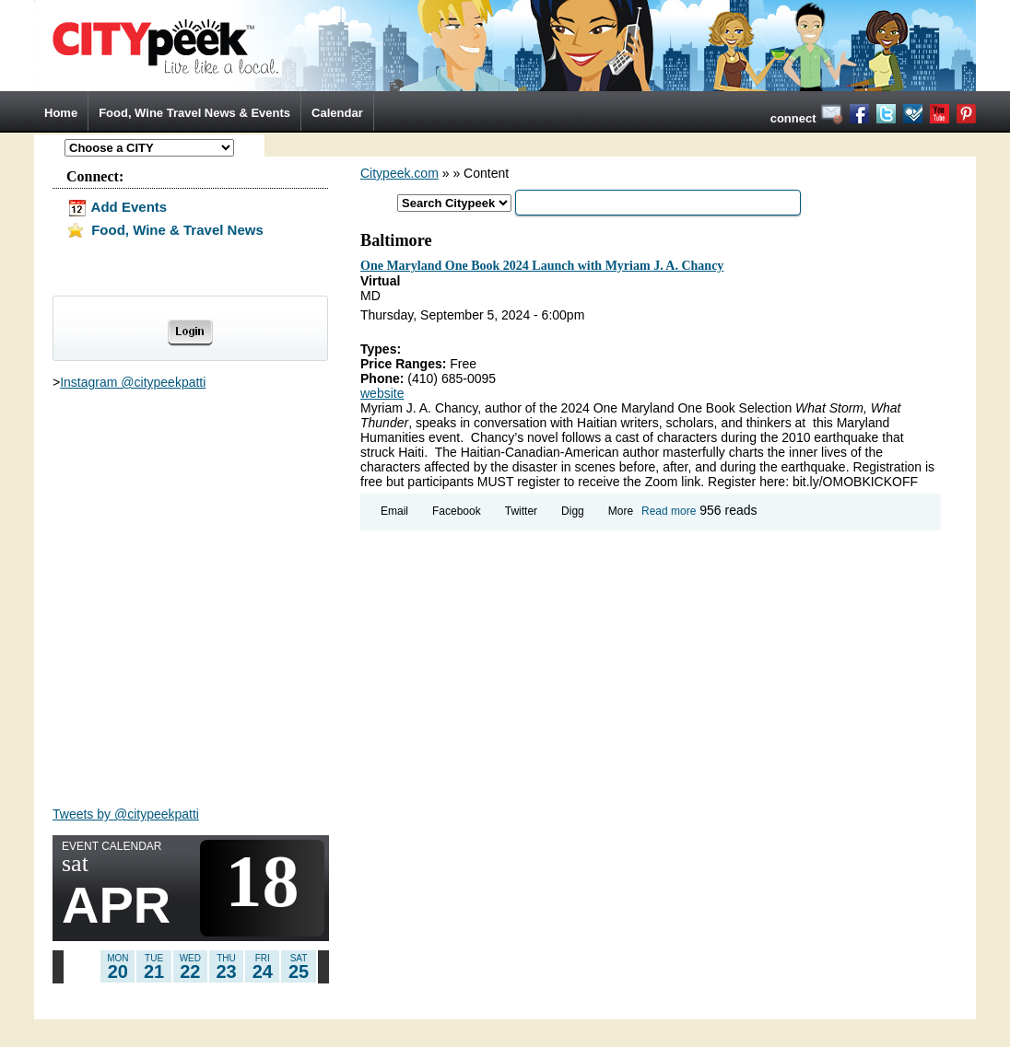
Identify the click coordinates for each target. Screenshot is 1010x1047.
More (620, 511)
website (382, 393)
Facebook (456, 511)
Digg (572, 511)
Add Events (116, 207)
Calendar (337, 113)
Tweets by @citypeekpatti (126, 814)
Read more (668, 511)
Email (394, 511)
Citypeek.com (399, 173)
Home (60, 113)
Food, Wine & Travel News (165, 230)
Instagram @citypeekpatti (133, 382)
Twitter (521, 511)
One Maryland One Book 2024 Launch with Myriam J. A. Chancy (541, 266)
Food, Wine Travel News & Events (194, 113)
